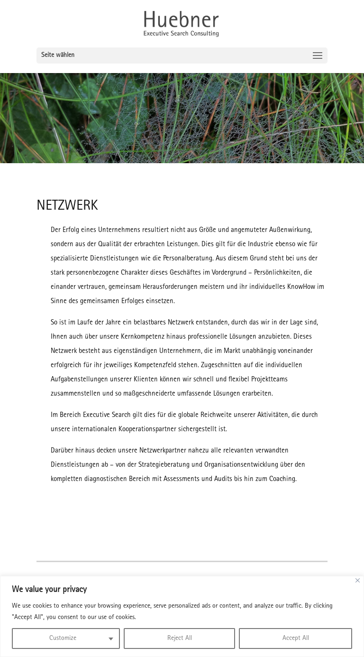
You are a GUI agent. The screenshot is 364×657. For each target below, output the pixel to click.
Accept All (295, 638)
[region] (182, 616)
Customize (62, 638)
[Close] (357, 580)
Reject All (179, 638)
